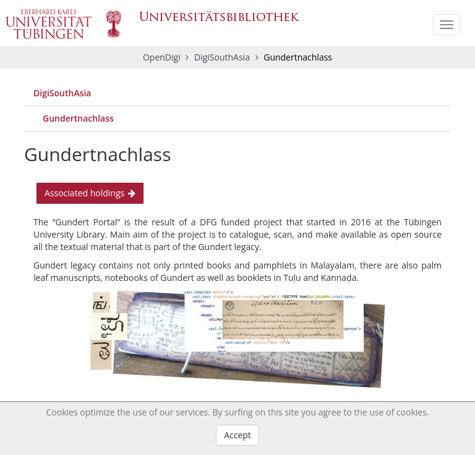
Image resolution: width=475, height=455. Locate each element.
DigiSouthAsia (223, 57)
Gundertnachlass (78, 118)
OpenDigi (162, 57)
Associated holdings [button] (90, 193)
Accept (237, 435)
